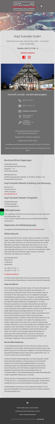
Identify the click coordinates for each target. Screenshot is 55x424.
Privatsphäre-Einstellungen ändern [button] (27, 408)
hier (37, 229)
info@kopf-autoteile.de (11, 274)
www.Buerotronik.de (10, 194)
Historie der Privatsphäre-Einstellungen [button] (27, 411)
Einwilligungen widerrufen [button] (27, 414)
